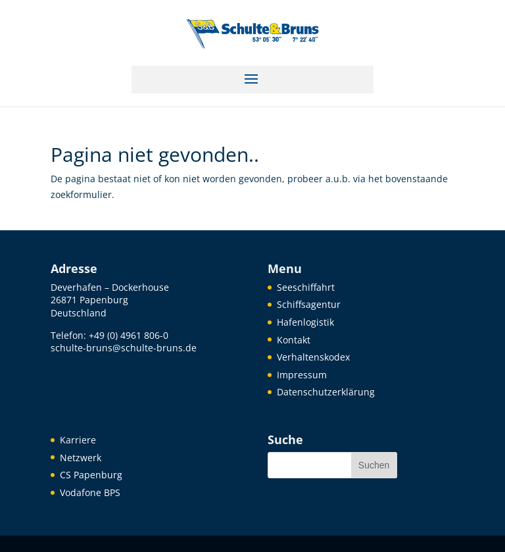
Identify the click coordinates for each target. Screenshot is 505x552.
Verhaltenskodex (313, 357)
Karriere (78, 440)
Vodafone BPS (90, 492)
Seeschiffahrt (306, 287)
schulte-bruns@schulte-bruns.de (124, 347)
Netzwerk (80, 457)
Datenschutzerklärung (326, 392)
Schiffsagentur (309, 304)
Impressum (302, 374)
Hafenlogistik (305, 322)
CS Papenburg (91, 474)
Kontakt (293, 340)
